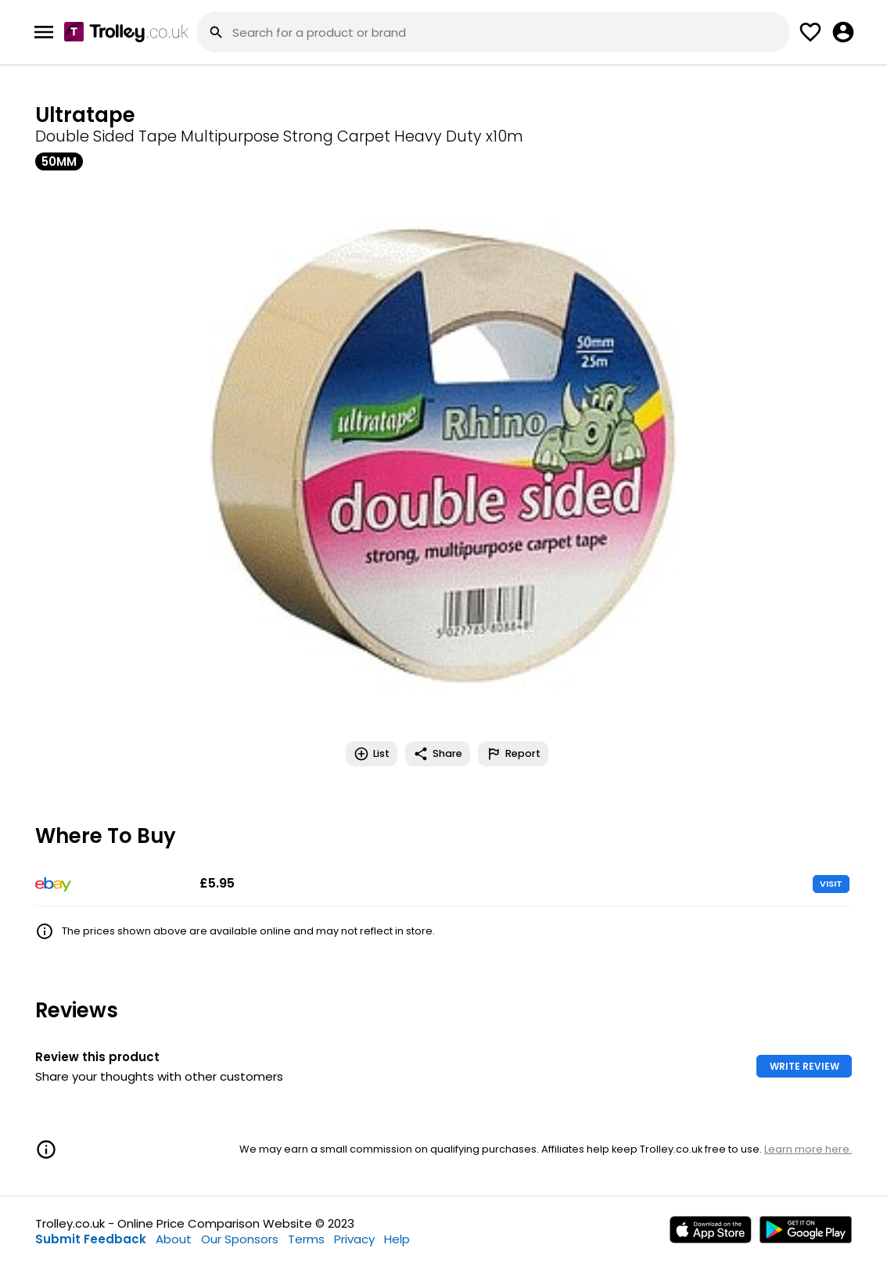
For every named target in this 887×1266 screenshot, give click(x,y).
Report (513, 754)
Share (437, 754)
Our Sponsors (239, 1239)
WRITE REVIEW (804, 1066)
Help (397, 1239)
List (372, 754)
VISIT (831, 883)
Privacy (354, 1239)
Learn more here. (808, 1149)
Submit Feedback (90, 1239)
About (174, 1239)
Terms (306, 1239)
